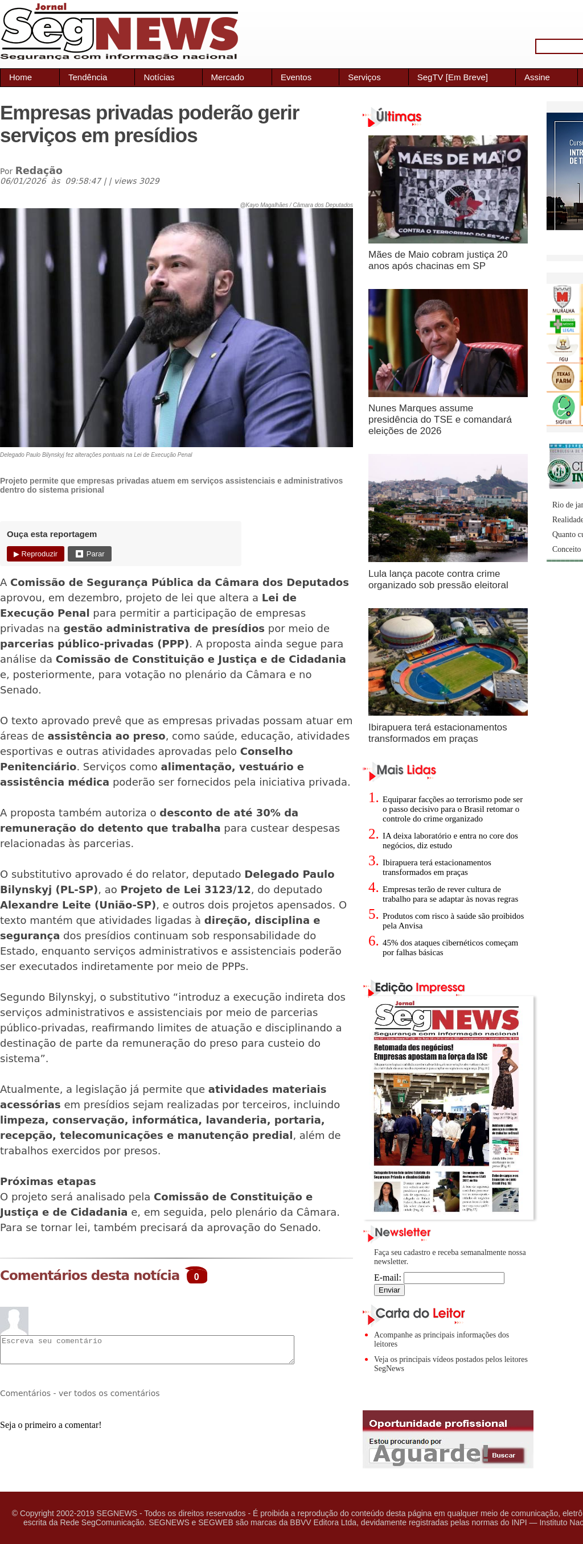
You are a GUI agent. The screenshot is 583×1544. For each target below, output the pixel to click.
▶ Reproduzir (36, 554)
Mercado (227, 77)
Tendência (87, 77)
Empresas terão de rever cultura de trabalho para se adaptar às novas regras (450, 894)
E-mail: (439, 1277)
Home (20, 77)
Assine (537, 77)
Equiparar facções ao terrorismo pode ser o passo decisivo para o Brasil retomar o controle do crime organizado (453, 809)
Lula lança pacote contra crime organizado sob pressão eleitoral (438, 579)
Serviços (364, 77)
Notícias (158, 77)
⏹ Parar (89, 554)
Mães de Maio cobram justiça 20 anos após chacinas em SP (438, 260)
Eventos (296, 77)
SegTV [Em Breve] (452, 77)
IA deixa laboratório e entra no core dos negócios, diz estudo (450, 840)
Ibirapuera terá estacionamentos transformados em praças (437, 733)
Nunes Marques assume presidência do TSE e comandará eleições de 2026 (440, 419)
